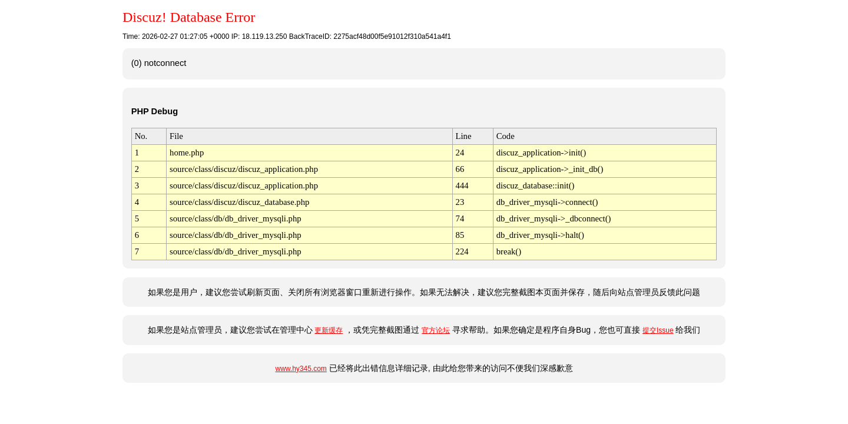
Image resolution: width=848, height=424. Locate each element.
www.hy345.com (300, 369)
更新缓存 (328, 330)
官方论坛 (436, 330)
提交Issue (658, 330)
